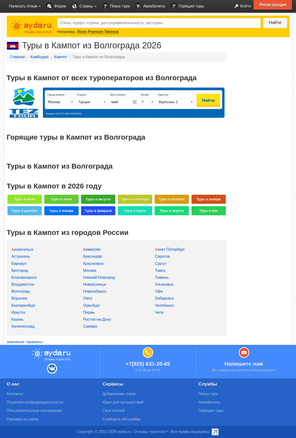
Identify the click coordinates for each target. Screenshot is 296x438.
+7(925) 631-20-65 (148, 364)
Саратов (162, 256)
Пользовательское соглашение (34, 411)
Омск (87, 298)
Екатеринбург (24, 305)
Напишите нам (244, 364)
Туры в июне (24, 199)
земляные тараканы (24, 342)
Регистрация (273, 4)
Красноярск (93, 264)
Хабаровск (164, 298)
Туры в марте (135, 211)
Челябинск (164, 305)
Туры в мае (208, 211)
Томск (160, 270)
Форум (56, 6)
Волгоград (21, 291)
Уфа (159, 291)
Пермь (89, 312)
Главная (17, 57)
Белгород (20, 270)
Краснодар (92, 256)
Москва (89, 270)
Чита (159, 312)
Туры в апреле (172, 211)
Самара (90, 326)
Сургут (161, 264)
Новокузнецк (94, 284)
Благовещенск (24, 277)
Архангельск (23, 249)
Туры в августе (98, 199)
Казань (18, 319)
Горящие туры (187, 6)
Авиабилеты (149, 6)
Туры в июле (61, 199)
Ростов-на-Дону (97, 319)
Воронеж (19, 298)
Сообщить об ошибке (122, 419)
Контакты (15, 394)
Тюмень (162, 277)
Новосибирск (94, 291)
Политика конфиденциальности (35, 402)
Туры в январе (61, 211)
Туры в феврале (98, 211)
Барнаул (19, 264)
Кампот (60, 57)
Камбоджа (39, 57)
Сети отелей (114, 411)
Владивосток (23, 284)
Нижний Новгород (99, 277)
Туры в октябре (172, 199)
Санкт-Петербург (170, 249)
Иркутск (18, 312)
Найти (275, 22)
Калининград (23, 326)
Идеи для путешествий (123, 402)
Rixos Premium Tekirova (97, 32)
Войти (241, 6)
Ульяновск (164, 284)
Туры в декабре (25, 211)
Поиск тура (115, 6)
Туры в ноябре (208, 199)
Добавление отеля (119, 394)
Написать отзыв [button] (25, 6)
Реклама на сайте (23, 419)
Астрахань (21, 256)
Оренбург (91, 305)
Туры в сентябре (135, 199)
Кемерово (92, 249)
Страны (84, 6)
